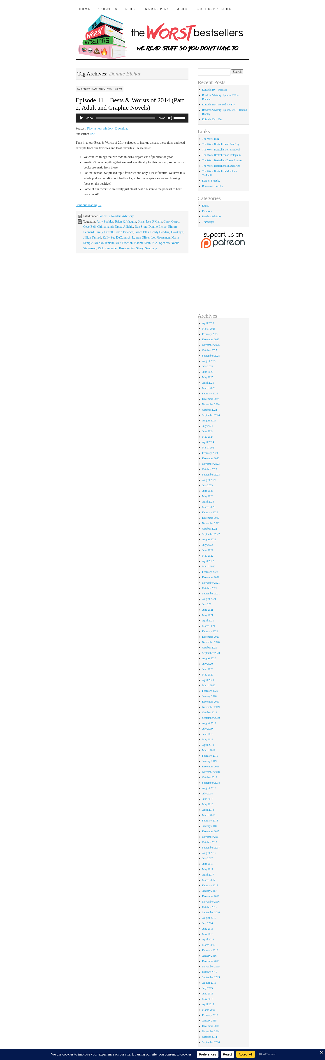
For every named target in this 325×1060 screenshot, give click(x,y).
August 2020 (209, 658)
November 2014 (211, 1031)
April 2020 (208, 680)
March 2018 (208, 815)
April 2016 (208, 939)
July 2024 (207, 426)
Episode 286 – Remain (214, 89)
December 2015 (210, 961)
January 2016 (209, 955)
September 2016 (211, 912)
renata (86, 89)
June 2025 (207, 371)
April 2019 (208, 744)
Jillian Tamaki (92, 237)
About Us (108, 9)
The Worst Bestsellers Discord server (222, 160)
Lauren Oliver (141, 237)
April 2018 (208, 809)
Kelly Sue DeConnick (116, 237)
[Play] (81, 118)
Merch (183, 9)
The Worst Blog (210, 138)
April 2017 (208, 874)
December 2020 (210, 636)
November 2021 (211, 582)
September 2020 (211, 653)
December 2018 (210, 766)
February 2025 (210, 393)
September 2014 (211, 1042)
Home (85, 9)
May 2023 (207, 496)
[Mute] (170, 118)
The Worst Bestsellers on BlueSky (220, 144)
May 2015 (207, 999)
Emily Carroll (104, 232)
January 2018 (209, 826)
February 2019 (210, 755)
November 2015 (211, 966)
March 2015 (208, 1009)
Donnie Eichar (158, 226)
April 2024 (208, 442)
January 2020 (209, 696)
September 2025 (211, 355)
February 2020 (210, 690)
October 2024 (209, 409)
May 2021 (207, 615)
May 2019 (207, 739)
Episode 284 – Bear (212, 119)
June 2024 (207, 431)
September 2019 (211, 717)
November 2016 (211, 901)
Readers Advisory (122, 216)
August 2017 (209, 853)
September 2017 (211, 847)
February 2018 (210, 820)
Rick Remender (108, 248)
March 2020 (208, 685)
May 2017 (207, 869)
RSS (92, 134)
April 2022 (208, 561)
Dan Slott (141, 226)
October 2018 (209, 777)
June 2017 (207, 863)
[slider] (125, 118)
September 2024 (211, 415)
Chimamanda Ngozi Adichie (115, 226)
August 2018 (209, 788)
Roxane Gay (127, 248)
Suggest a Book (214, 9)
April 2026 (208, 323)
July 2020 (207, 663)
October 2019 (209, 712)
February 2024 (210, 453)
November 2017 (211, 836)
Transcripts (208, 221)
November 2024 (211, 404)
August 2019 (209, 723)
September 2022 (211, 534)
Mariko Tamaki (104, 243)
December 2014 (210, 1026)
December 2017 (210, 831)
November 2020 (211, 642)
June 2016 (207, 928)
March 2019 (208, 750)
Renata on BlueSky (212, 186)
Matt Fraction (124, 243)
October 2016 (209, 907)
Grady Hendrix (159, 232)
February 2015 (210, 1015)
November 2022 (211, 523)
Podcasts (104, 216)
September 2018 (211, 782)
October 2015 (209, 972)
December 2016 (210, 896)
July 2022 (207, 544)
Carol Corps (171, 221)
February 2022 (210, 571)
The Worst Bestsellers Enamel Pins (221, 165)
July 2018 (207, 793)
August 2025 (209, 361)
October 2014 (209, 1036)
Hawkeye (177, 232)
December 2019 (210, 701)
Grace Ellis (142, 232)
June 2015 (207, 993)
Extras (205, 205)
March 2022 (208, 566)
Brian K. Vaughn (125, 221)
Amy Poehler (105, 221)
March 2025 (208, 388)
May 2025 (207, 377)
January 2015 (209, 1020)
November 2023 (211, 463)
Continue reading (88, 205)
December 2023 (210, 458)
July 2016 (207, 923)
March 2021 (208, 626)
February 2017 (210, 885)
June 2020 (207, 669)
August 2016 (209, 917)
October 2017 (209, 842)
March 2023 (208, 507)
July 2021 (207, 604)
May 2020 (207, 674)
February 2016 (210, 950)
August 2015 (209, 982)
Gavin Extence (123, 232)
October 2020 (209, 647)
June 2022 (207, 550)
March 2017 (208, 880)
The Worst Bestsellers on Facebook (221, 149)
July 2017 (207, 858)
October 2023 (209, 469)
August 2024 (209, 420)
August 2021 (209, 599)
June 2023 (207, 490)
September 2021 (211, 593)
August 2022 (209, 539)
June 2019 (207, 734)
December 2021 (210, 577)
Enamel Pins (156, 9)
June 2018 (207, 799)
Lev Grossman (160, 237)
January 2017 (209, 890)
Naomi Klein (142, 243)
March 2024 (208, 447)
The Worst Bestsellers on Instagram (221, 155)
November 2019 (211, 707)
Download (121, 128)
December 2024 (210, 398)
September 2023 (211, 474)
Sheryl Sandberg (146, 248)
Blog (130, 9)
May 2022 (207, 555)
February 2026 (210, 334)
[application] (132, 118)
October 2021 (209, 588)
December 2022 (210, 517)
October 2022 (209, 528)
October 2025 (209, 350)
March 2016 (208, 944)
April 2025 (208, 382)
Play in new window (100, 128)
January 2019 (209, 761)
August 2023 (209, 480)
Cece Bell (89, 226)
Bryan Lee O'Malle (150, 221)
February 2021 (210, 631)
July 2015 (207, 988)
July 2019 (207, 728)
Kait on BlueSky (211, 180)
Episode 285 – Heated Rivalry (218, 104)
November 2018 (211, 771)
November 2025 (211, 344)
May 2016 (207, 934)
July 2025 (207, 366)
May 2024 (207, 436)
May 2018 (207, 804)
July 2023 (207, 485)
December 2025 (210, 339)
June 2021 (207, 609)
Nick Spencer (160, 243)
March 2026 (208, 328)
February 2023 (210, 512)
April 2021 (208, 620)
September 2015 (211, 977)
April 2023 (208, 501)
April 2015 (208, 1004)
